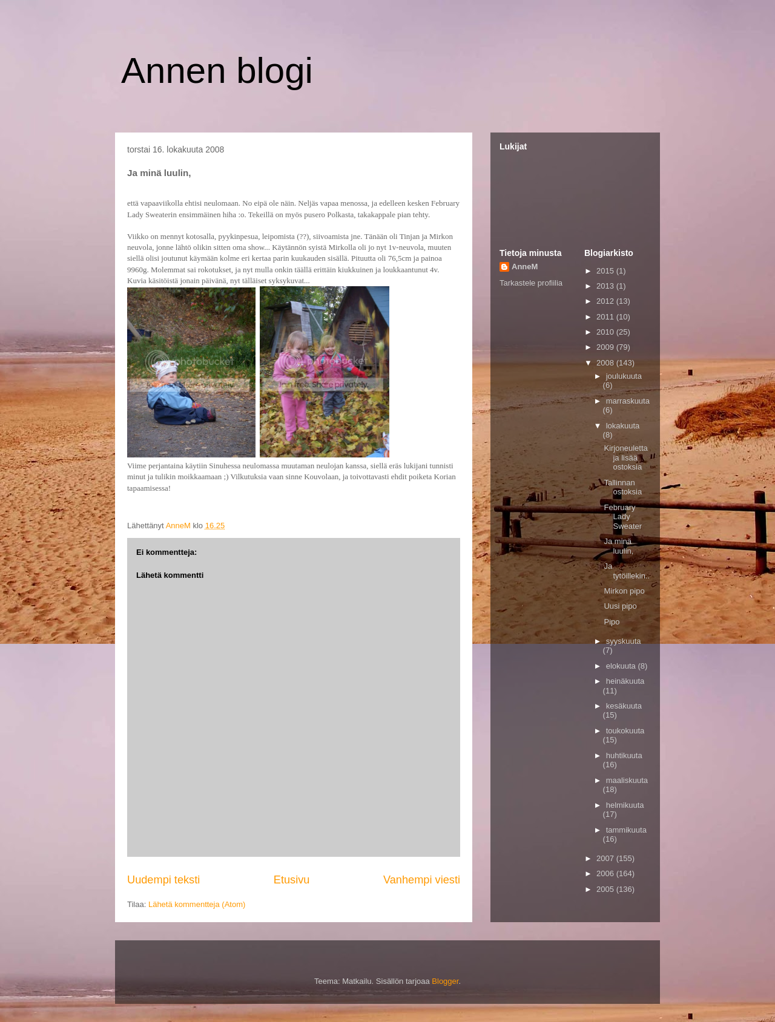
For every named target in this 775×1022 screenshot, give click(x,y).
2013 (606, 285)
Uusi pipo (620, 606)
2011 (606, 316)
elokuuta (622, 665)
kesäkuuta (624, 705)
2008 (606, 362)
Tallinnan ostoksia (623, 487)
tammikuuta (626, 829)
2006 (606, 873)
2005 (606, 889)
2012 (606, 301)
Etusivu (292, 880)
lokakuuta (623, 425)
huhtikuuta (624, 755)
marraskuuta (628, 400)
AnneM (525, 266)
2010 (606, 331)
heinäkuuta (625, 681)
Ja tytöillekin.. (627, 571)
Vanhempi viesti (421, 880)
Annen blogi (217, 70)
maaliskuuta (627, 780)
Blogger (445, 981)
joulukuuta (624, 376)
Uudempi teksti (163, 880)
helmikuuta (625, 805)
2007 (606, 858)
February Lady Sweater (623, 517)
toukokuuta (625, 730)
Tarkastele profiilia (531, 282)
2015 (606, 270)
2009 (606, 347)
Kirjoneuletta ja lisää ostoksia (625, 457)
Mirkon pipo (624, 590)
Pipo (611, 621)
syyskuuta (623, 641)
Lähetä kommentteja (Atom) (196, 904)
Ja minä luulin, (618, 546)
